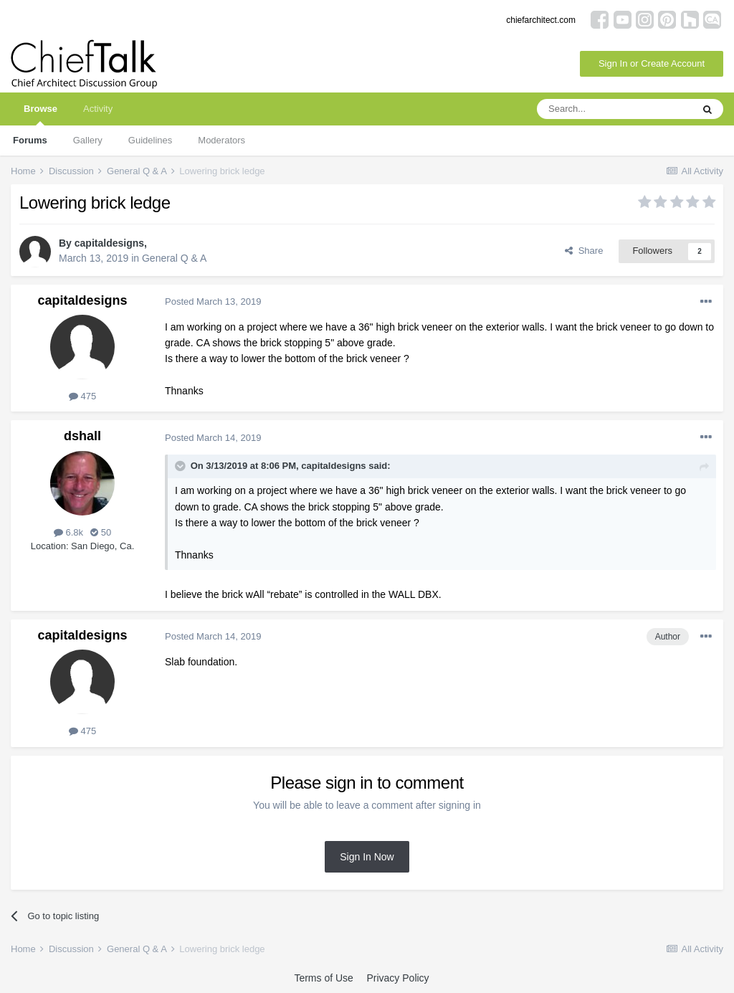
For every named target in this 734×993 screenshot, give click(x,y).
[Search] (614, 109)
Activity (98, 108)
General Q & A (174, 258)
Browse (40, 114)
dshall (82, 436)
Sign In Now (367, 857)
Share (584, 250)
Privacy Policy (397, 978)
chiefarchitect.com (541, 20)
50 (100, 532)
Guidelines (150, 140)
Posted (213, 301)
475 (82, 396)
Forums (30, 140)
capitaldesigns (109, 243)
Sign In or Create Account (652, 63)
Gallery (88, 140)
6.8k (68, 532)
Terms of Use (323, 978)
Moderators (221, 140)
